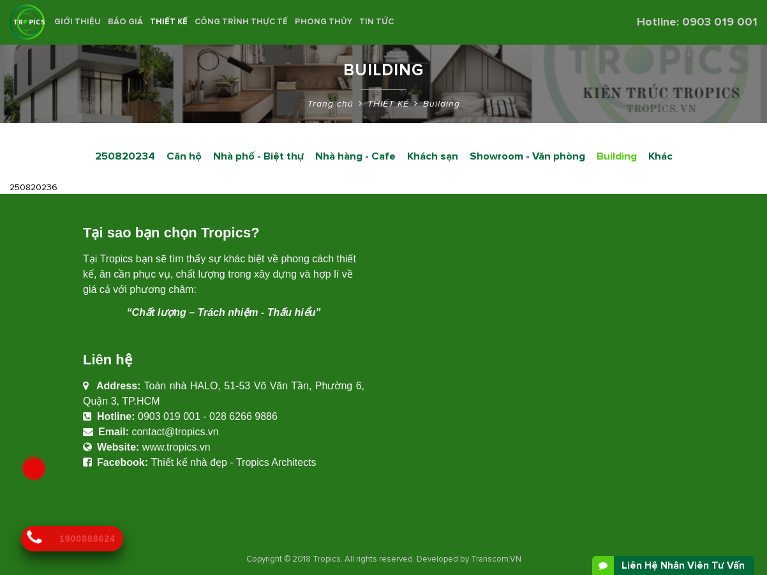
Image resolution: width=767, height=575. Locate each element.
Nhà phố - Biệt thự (258, 156)
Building (441, 103)
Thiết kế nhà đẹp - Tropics (210, 462)
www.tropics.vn (176, 447)
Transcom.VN (496, 559)
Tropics (327, 559)
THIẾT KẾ (169, 22)
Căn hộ (184, 156)
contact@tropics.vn (174, 431)
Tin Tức (376, 22)
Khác (660, 156)
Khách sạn (432, 156)
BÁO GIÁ (125, 22)
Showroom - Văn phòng (527, 156)
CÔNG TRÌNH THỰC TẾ (241, 22)
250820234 (125, 156)
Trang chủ (331, 103)
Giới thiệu (77, 22)
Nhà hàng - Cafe (355, 156)
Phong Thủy (323, 22)
